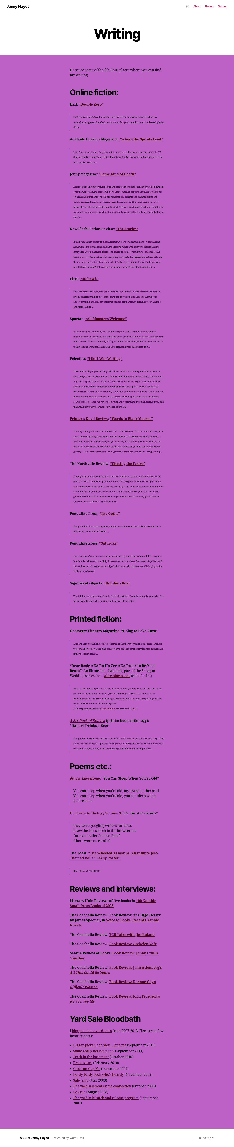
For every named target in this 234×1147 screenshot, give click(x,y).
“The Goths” (109, 514)
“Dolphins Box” (117, 583)
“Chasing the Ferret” (127, 464)
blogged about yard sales (92, 1031)
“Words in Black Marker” (131, 419)
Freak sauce (82, 1063)
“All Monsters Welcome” (106, 319)
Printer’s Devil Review (89, 419)
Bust (134, 709)
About (197, 6)
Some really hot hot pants (93, 1051)
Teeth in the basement (91, 1057)
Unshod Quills (108, 709)
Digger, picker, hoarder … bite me (100, 1045)
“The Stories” (127, 229)
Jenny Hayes (18, 6)
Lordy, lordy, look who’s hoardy (98, 1074)
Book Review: (133, 944)
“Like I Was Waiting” (104, 359)
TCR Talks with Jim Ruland (132, 935)
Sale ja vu (81, 1080)
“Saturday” (108, 543)
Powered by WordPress (68, 1138)
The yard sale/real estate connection (102, 1086)
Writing (223, 6)
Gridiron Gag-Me (86, 1069)
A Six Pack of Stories (87, 721)
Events (209, 6)
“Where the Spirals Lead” (141, 139)
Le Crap (79, 1092)
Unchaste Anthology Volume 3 (95, 813)
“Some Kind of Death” (117, 174)
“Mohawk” (89, 279)
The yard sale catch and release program (106, 1098)
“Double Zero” (91, 104)
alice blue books (117, 676)
